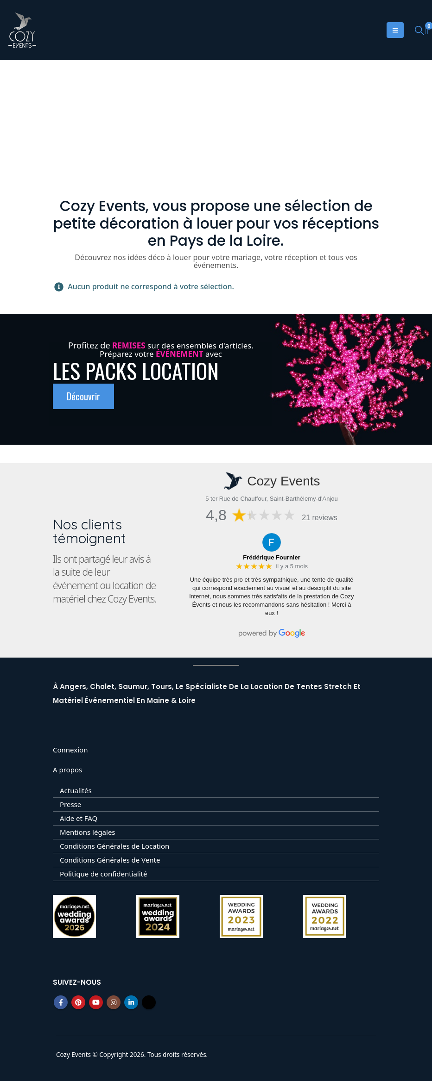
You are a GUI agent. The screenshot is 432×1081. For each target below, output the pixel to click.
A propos (67, 769)
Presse (70, 804)
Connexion (70, 749)
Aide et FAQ (78, 818)
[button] (419, 30)
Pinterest (78, 1002)
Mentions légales (87, 832)
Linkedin (131, 1002)
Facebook (61, 1002)
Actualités (76, 790)
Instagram (114, 1002)
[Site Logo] (22, 30)
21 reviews (319, 518)
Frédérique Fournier (271, 557)
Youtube (96, 1002)
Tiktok (149, 1002)
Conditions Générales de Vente (110, 859)
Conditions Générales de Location (114, 846)
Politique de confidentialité (103, 873)
